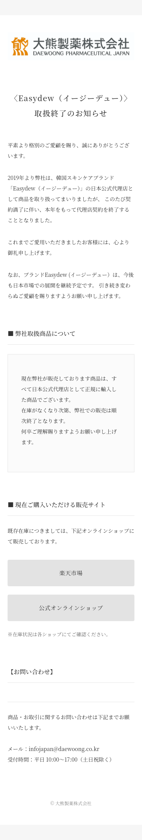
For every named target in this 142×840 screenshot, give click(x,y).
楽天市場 (71, 573)
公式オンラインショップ (71, 608)
